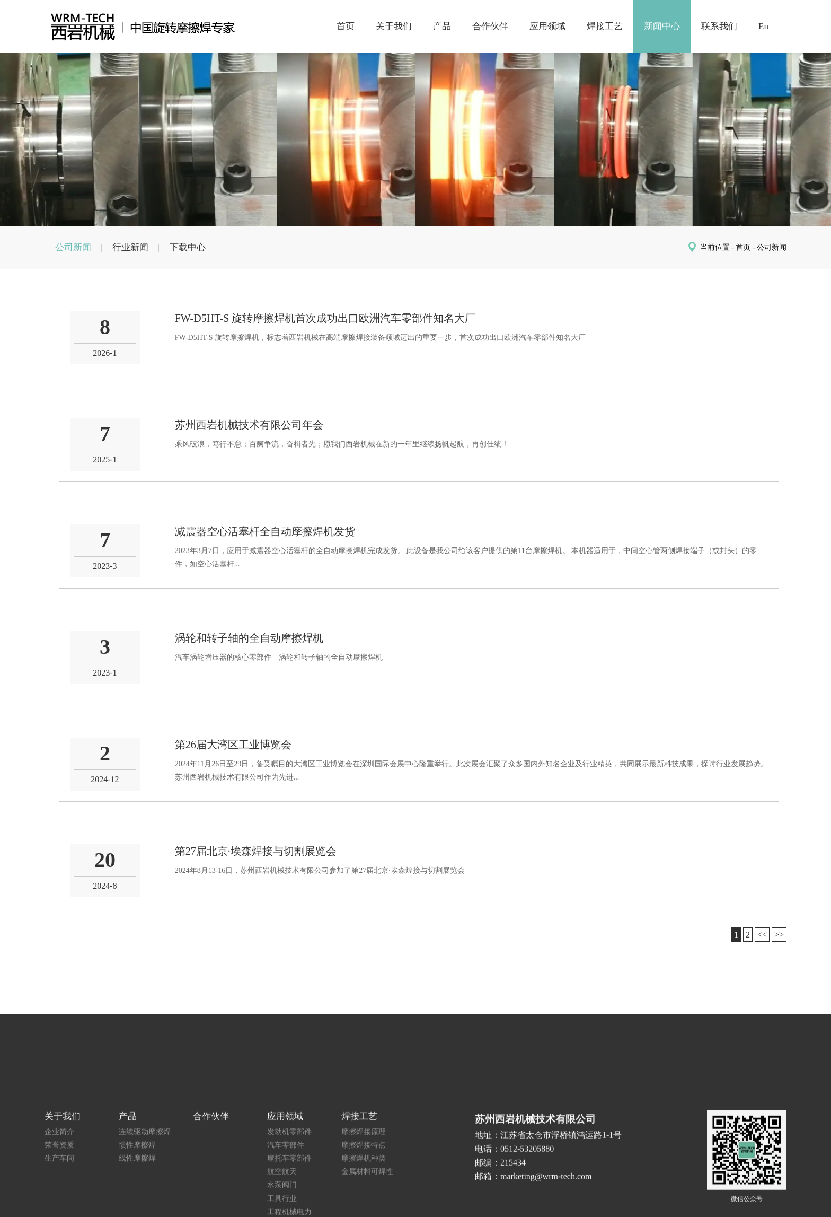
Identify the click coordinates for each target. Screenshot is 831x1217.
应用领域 (547, 26)
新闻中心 (662, 26)
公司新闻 (73, 247)
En (763, 26)
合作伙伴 (490, 26)
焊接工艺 (605, 26)
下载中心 (188, 247)
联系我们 (719, 26)
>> (779, 934)
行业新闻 (130, 247)
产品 (442, 26)
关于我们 (394, 26)
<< (762, 934)
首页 (346, 26)
